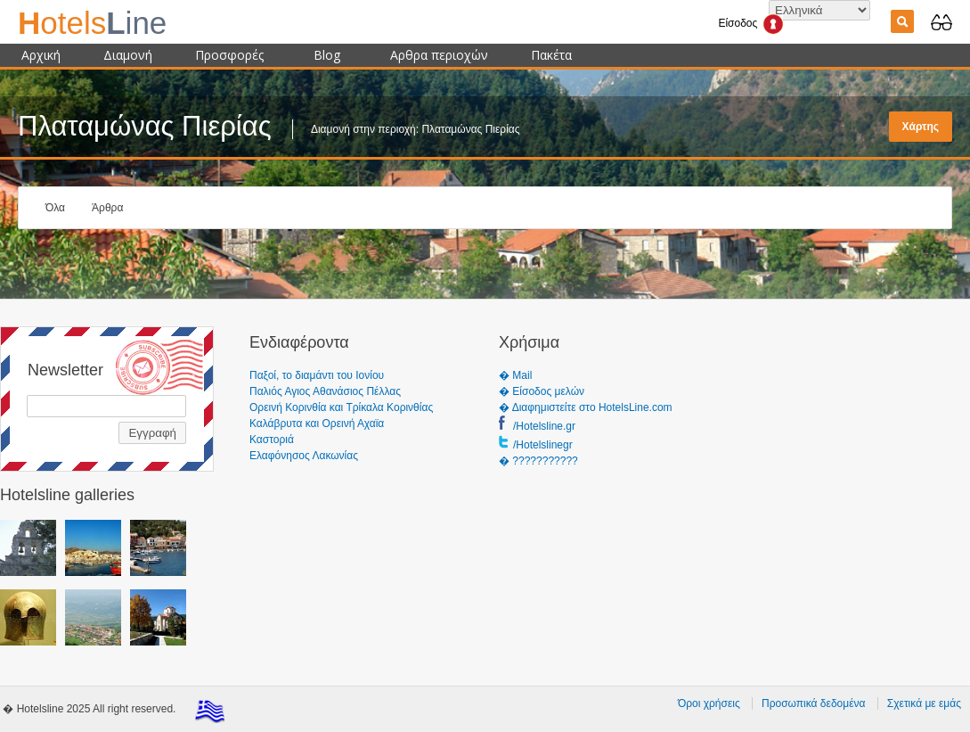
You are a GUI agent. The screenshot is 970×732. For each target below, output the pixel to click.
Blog (326, 54)
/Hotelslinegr (543, 445)
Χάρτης (920, 126)
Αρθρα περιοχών (439, 54)
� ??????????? (538, 461)
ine (92, 22)
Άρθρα (107, 208)
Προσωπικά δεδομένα (813, 703)
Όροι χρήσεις (709, 703)
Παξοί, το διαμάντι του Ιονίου (316, 375)
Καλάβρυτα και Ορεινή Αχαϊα (316, 423)
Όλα (55, 208)
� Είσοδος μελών (541, 391)
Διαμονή (127, 54)
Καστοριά (271, 439)
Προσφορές (229, 54)
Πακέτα (551, 54)
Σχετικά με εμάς (924, 703)
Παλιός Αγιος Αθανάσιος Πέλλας (325, 391)
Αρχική (41, 54)
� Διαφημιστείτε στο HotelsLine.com (585, 407)
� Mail (515, 375)
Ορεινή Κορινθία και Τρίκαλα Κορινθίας (341, 407)
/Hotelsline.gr (544, 426)
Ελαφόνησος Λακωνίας (303, 455)
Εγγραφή (152, 433)
